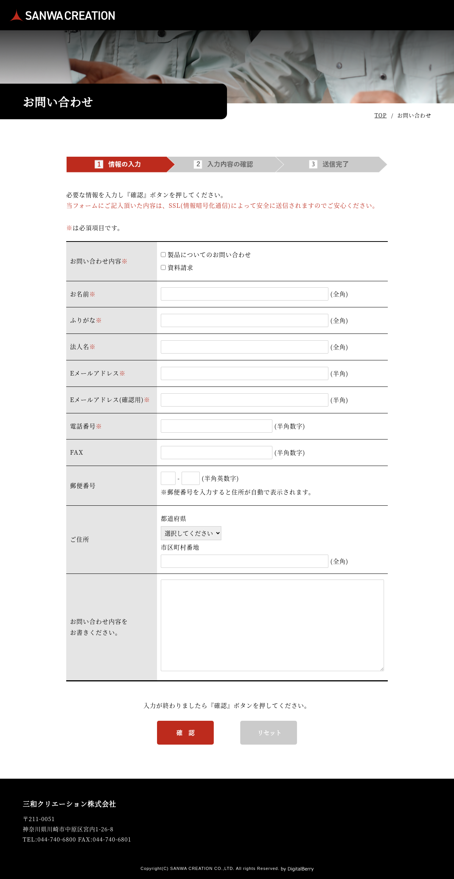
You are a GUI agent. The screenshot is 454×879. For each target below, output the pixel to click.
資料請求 (177, 267)
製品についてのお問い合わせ (206, 254)
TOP (381, 115)
